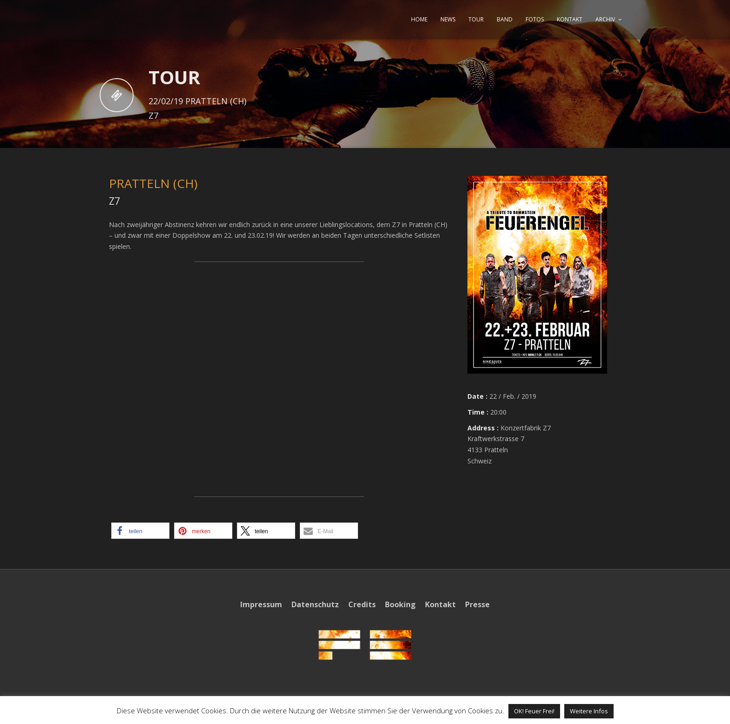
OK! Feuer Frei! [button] (534, 711)
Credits (362, 604)
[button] (140, 531)
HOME (419, 19)
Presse (477, 604)
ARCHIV (605, 19)
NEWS (447, 19)
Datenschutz (315, 604)
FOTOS (535, 19)
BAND (505, 19)
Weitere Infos (589, 711)
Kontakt (440, 604)
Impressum (261, 604)
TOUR (476, 19)
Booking (400, 604)
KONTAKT (569, 19)
